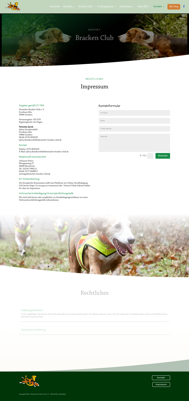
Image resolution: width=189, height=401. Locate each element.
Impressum (161, 384)
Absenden (163, 156)
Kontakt (161, 378)
